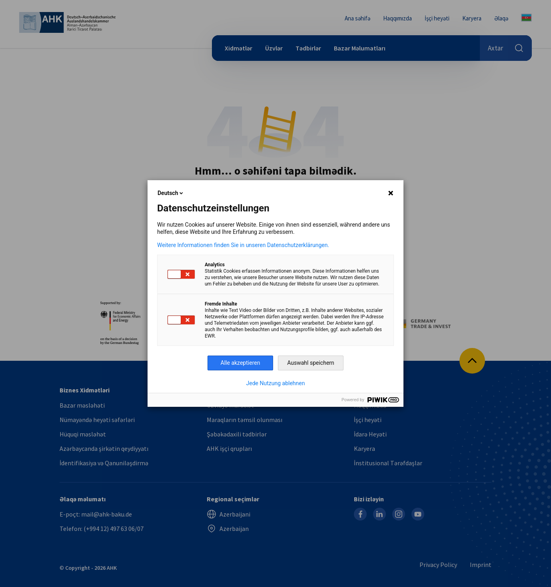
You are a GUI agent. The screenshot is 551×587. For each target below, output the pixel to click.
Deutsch (171, 193)
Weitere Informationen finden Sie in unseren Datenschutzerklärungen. (243, 245)
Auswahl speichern (310, 363)
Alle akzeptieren (240, 363)
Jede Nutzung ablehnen (275, 383)
